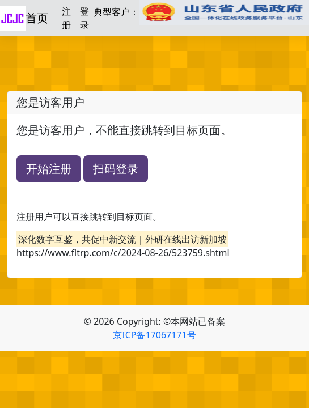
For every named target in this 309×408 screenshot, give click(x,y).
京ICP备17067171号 (154, 335)
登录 (84, 18)
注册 (66, 18)
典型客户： (201, 13)
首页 (37, 18)
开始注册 (48, 168)
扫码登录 (115, 168)
